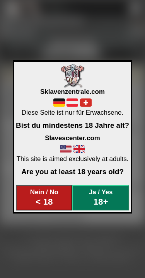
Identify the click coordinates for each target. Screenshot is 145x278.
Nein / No (44, 197)
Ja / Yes (100, 197)
